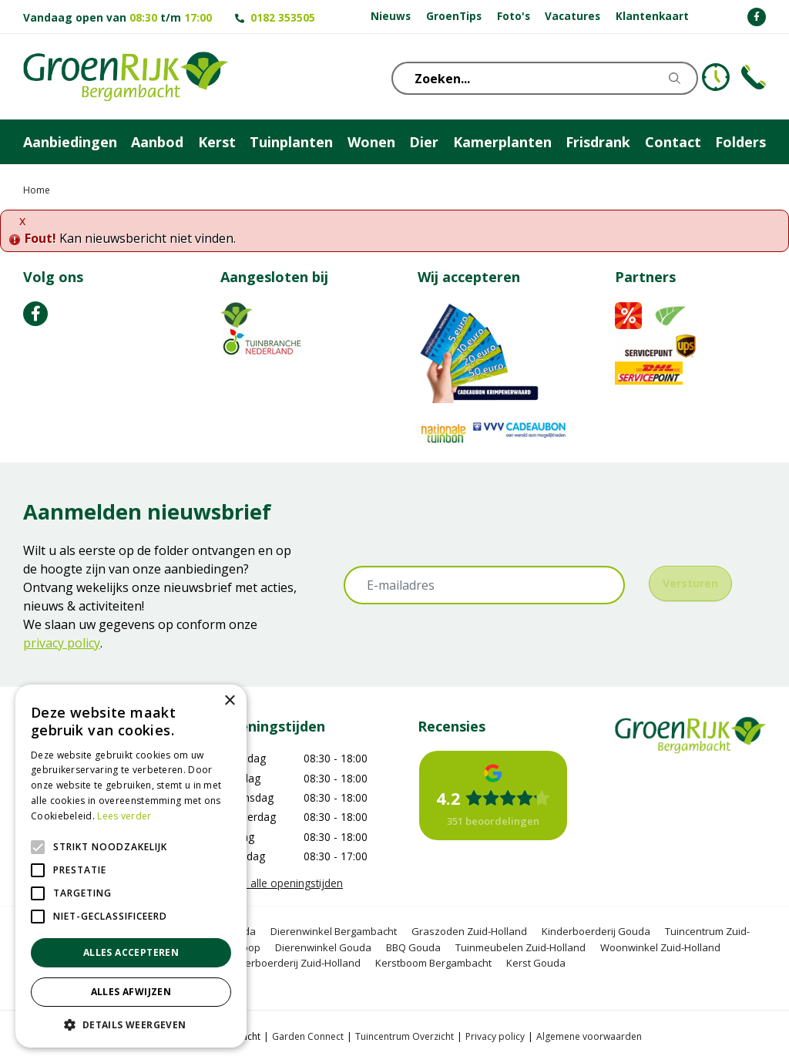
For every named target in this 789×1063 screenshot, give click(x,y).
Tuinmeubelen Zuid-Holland (520, 947)
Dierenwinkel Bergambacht (333, 931)
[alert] (131, 866)
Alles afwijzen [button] (131, 991)
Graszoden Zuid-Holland (469, 931)
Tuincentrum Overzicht (404, 1036)
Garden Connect (308, 1036)
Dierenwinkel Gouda (323, 947)
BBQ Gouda (413, 947)
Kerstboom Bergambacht (433, 963)
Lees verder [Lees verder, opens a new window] (124, 815)
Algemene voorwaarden (589, 1036)
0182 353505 (282, 17)
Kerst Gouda (536, 963)
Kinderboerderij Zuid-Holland (292, 963)
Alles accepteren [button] (131, 952)
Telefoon (753, 77)
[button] (131, 1024)
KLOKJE (716, 77)
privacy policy (61, 642)
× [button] (229, 701)
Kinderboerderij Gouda (596, 931)
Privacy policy (495, 1036)
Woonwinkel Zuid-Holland (660, 947)
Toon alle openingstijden (281, 883)
